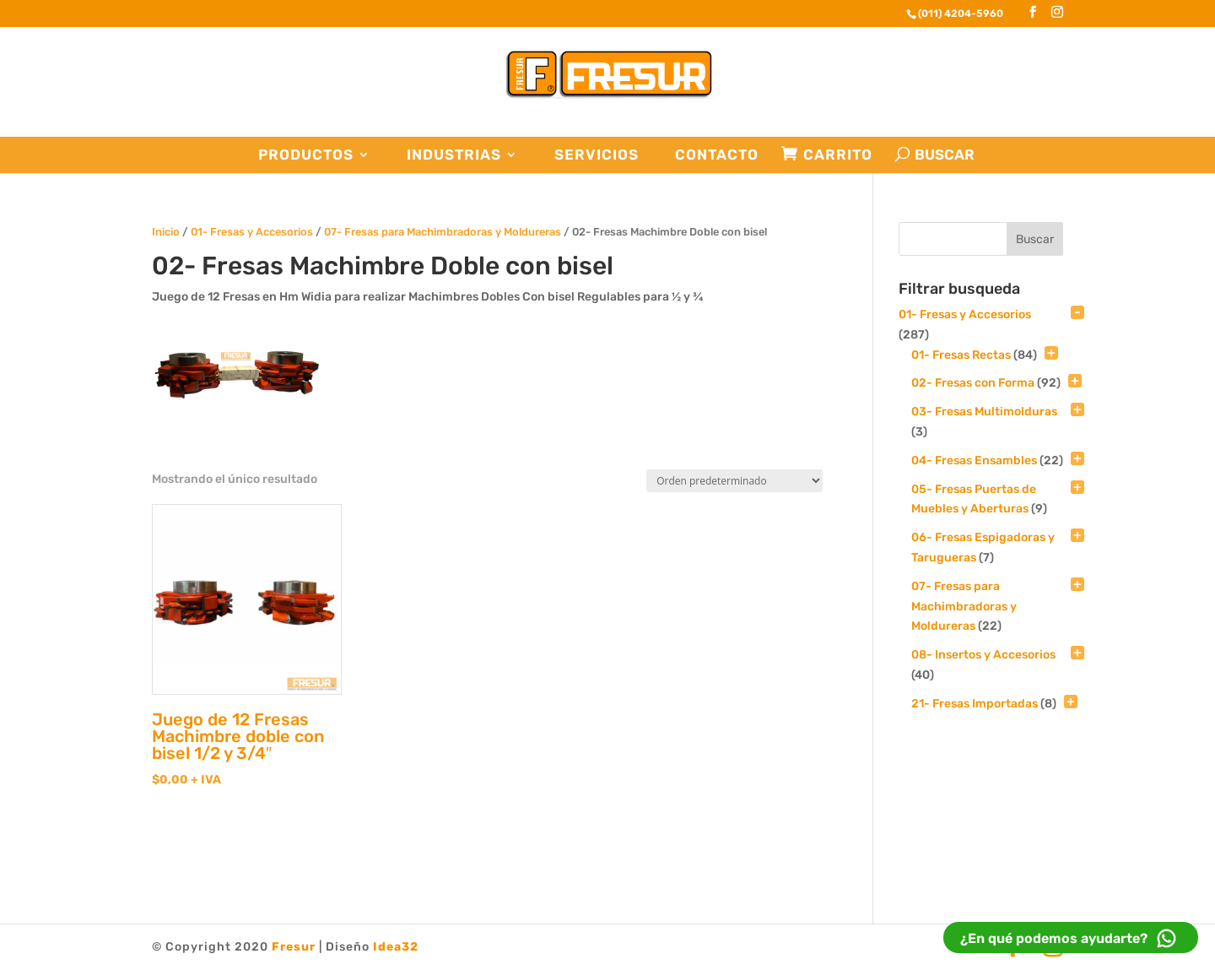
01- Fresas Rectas (961, 355)
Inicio (166, 231)
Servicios (596, 155)
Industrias (454, 155)
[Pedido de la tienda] (734, 480)
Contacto (717, 155)
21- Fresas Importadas (974, 703)
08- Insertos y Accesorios (983, 655)
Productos (306, 155)
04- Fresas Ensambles (974, 460)
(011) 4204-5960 (960, 13)
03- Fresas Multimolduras (984, 411)
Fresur (294, 947)
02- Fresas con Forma (972, 383)
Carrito (837, 155)
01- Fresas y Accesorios (252, 231)
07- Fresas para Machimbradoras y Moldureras (442, 231)
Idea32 (395, 947)
